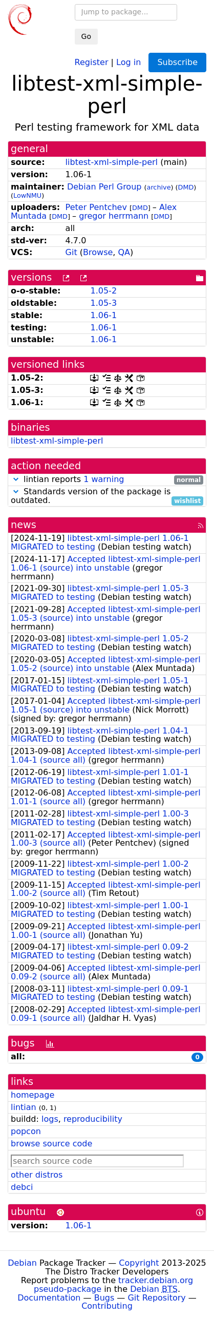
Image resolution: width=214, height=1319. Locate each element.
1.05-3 (103, 303)
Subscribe (177, 62)
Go (86, 36)
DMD (186, 187)
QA (124, 252)
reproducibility (92, 1119)
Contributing (107, 1306)
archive (159, 187)
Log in (128, 62)
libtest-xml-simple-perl (112, 162)
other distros (36, 1175)
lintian (23, 1107)
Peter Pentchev (96, 207)
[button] (15, 479)
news (23, 525)
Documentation (48, 1298)
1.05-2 (103, 291)
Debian (22, 1263)
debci (22, 1187)
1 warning (103, 479)
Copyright (139, 1263)
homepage (32, 1095)
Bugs (104, 1298)
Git (71, 252)
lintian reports (107, 479)
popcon (26, 1131)
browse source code (51, 1143)
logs (49, 1119)
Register (92, 62)
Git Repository (156, 1298)
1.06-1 (103, 315)
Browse (98, 252)
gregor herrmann (113, 216)
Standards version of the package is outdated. (107, 496)
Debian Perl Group (104, 187)
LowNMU (27, 195)
